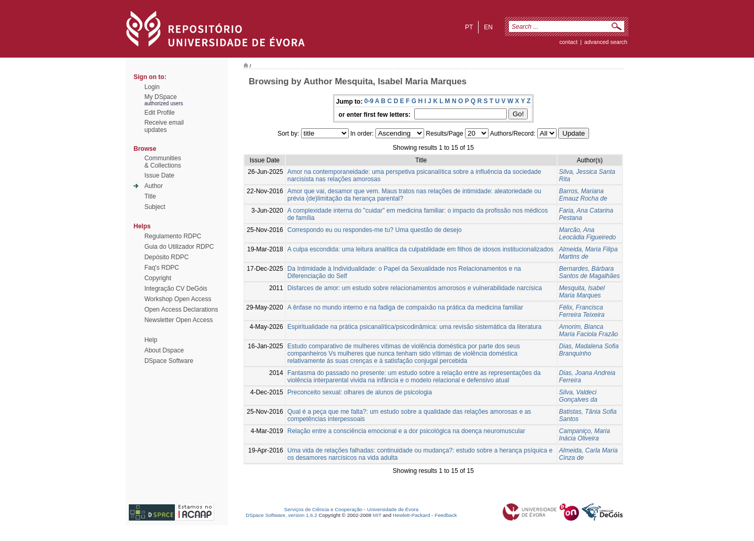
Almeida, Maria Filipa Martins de (588, 253)
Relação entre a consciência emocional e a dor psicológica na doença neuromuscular (406, 431)
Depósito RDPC (167, 257)
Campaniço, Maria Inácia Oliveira (584, 434)
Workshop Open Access (178, 299)
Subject (155, 207)
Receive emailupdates (164, 126)
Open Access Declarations (181, 309)
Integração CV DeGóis (176, 288)
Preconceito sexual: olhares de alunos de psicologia (359, 392)
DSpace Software (169, 361)
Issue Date (159, 175)
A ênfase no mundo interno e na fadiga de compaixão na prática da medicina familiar (405, 307)
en (488, 27)
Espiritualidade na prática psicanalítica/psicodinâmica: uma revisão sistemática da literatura (414, 326)
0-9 (368, 101)
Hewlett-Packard (411, 515)
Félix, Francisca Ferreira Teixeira (582, 311)
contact (568, 42)
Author (154, 186)
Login (152, 87)
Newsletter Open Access (179, 320)
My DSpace (161, 97)
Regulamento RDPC (173, 236)
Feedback (446, 515)
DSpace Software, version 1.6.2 (281, 515)
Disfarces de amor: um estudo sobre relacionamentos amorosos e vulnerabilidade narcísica (414, 288)
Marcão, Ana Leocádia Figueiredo (587, 233)
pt (469, 27)
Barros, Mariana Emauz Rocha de (583, 194)
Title (150, 196)
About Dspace (164, 350)
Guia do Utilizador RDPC (179, 246)
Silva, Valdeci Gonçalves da (578, 396)
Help (151, 340)
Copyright (158, 278)
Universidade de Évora (392, 509)
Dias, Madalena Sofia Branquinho (589, 350)
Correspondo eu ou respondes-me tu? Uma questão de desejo (374, 230)
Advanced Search (605, 42)
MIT (377, 515)
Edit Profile (160, 112)
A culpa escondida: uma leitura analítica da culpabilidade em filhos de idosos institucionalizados (420, 249)
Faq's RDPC (162, 267)
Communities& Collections (163, 161)
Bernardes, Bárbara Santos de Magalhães (589, 272)
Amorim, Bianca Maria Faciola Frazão (588, 330)
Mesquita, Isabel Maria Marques (582, 291)
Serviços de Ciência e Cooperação (323, 509)
